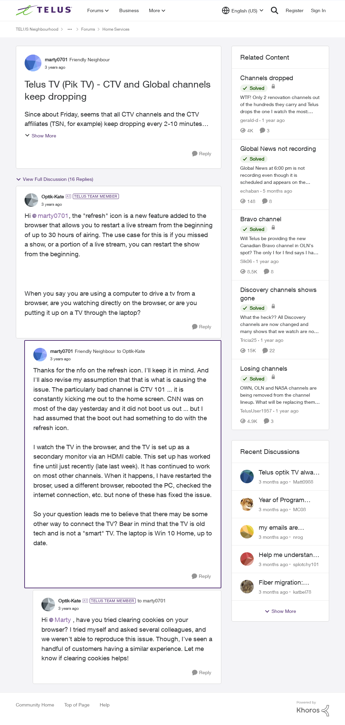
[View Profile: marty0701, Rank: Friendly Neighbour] (33, 63)
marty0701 (53, 215)
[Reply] (202, 153)
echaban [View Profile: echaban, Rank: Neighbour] (249, 190)
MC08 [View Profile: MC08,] (299, 509)
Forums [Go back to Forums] (88, 29)
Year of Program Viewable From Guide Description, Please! (289, 500)
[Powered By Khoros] (313, 709)
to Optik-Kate (131, 351)
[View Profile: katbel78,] (247, 586)
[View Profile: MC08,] (247, 504)
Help (104, 704)
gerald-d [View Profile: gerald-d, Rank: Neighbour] (249, 120)
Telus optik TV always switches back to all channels (289, 472)
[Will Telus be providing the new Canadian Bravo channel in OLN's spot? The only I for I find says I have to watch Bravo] (280, 245)
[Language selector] (242, 10)
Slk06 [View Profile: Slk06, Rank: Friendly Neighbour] (246, 261)
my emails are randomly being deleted (281, 528)
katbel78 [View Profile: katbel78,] (302, 592)
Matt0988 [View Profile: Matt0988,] (303, 482)
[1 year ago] (272, 120)
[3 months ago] (273, 481)
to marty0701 (151, 600)
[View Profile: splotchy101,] (247, 559)
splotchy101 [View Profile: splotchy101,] (306, 564)
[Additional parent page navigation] (70, 29)
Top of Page (77, 704)
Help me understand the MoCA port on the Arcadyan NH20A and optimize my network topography (289, 555)
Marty (63, 619)
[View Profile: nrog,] (247, 531)
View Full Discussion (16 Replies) (54, 179)
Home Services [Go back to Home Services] (115, 29)
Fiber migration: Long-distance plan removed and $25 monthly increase (286, 583)
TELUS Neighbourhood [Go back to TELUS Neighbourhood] (37, 29)
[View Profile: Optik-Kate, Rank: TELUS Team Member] (31, 200)
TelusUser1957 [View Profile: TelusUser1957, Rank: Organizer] (256, 411)
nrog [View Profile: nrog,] (298, 536)
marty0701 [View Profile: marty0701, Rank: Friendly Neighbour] (56, 59)
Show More (40, 135)
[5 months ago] (276, 190)
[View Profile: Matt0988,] (247, 476)
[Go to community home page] (45, 10)
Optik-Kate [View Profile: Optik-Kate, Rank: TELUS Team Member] (52, 196)
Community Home (35, 704)
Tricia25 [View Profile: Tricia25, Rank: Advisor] (248, 340)
